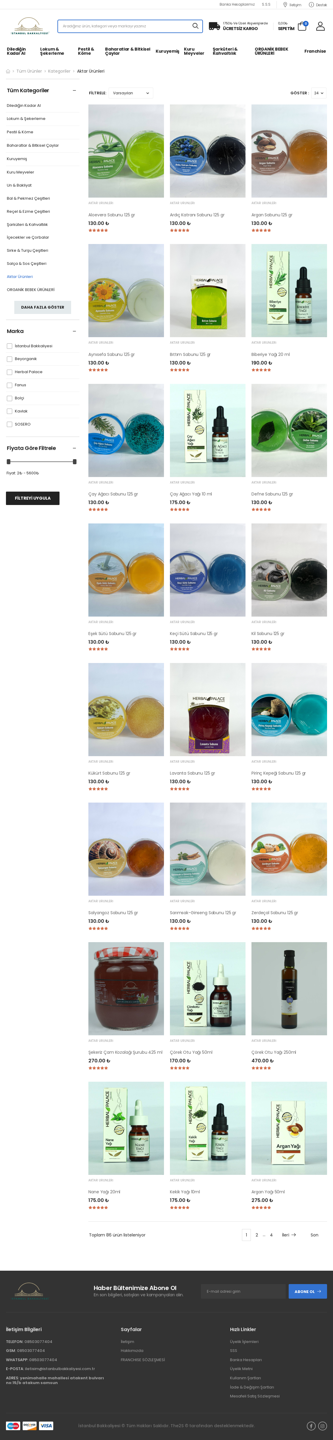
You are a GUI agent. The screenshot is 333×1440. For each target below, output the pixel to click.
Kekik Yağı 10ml (185, 1192)
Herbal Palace (29, 372)
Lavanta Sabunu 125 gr (192, 773)
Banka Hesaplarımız (237, 4)
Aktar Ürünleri (20, 276)
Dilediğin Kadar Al (16, 51)
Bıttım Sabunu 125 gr (190, 354)
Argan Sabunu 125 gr (271, 215)
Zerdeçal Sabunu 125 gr (274, 913)
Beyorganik (26, 359)
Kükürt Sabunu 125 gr (109, 773)
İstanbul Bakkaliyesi (33, 346)
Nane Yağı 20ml (104, 1192)
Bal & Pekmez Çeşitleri (28, 198)
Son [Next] (314, 1235)
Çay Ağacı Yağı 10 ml (191, 494)
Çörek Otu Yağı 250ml (273, 1052)
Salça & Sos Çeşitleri (26, 263)
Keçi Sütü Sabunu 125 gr (194, 634)
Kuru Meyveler (194, 51)
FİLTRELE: (97, 93)
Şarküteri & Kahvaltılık (225, 51)
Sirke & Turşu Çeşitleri (27, 250)
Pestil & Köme (86, 51)
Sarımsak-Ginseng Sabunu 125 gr (203, 913)
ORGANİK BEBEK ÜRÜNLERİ (271, 51)
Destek (318, 4)
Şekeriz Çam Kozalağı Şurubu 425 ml (125, 1052)
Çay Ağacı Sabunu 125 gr (113, 494)
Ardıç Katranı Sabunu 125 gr (197, 215)
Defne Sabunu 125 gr (272, 494)
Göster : (299, 93)
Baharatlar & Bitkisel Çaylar (127, 51)
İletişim (292, 4)
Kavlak (21, 411)
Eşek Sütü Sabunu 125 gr (112, 634)
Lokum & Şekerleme (52, 51)
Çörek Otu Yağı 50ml (191, 1052)
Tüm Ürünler (29, 71)
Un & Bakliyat (19, 185)
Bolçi (19, 398)
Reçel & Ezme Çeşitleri (28, 211)
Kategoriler (59, 71)
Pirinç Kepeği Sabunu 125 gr (278, 773)
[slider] (8, 461)
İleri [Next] (289, 1235)
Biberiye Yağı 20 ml (270, 354)
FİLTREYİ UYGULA (33, 498)
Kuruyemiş (167, 51)
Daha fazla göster (42, 307)
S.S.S (266, 4)
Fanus (20, 385)
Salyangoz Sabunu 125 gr (113, 913)
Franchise (315, 51)
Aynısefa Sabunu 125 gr (111, 354)
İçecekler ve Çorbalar (28, 237)
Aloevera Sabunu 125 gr (111, 215)
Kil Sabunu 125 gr (267, 634)
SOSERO (23, 424)
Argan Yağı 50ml (268, 1192)
